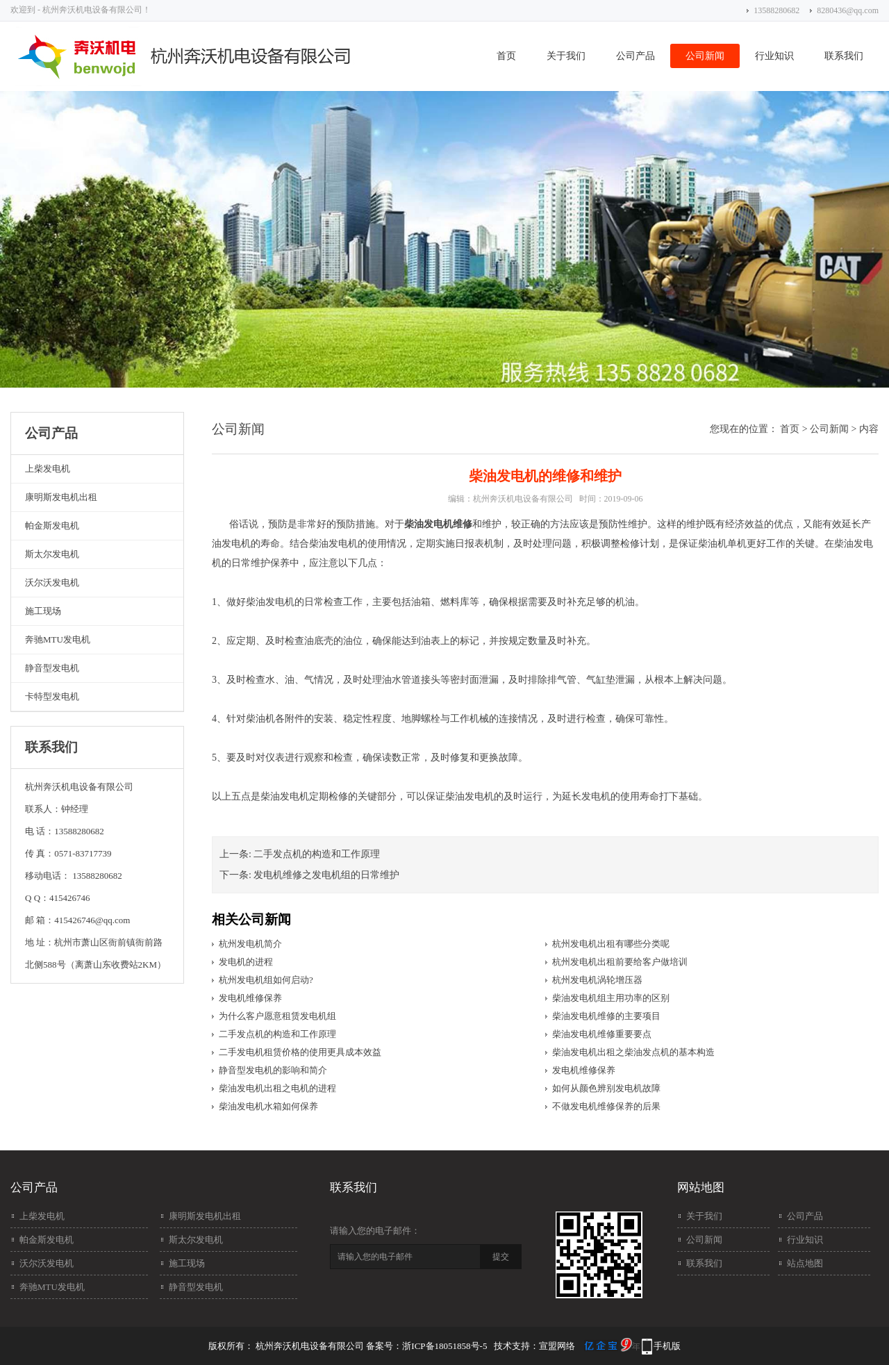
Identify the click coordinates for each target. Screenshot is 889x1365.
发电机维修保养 (250, 998)
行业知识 (774, 56)
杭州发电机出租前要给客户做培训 (620, 962)
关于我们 (566, 56)
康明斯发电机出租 (61, 497)
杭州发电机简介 (250, 943)
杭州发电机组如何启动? (266, 980)
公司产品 (635, 56)
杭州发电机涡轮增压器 (597, 980)
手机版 (667, 1346)
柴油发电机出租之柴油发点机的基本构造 (633, 1052)
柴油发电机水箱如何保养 (268, 1106)
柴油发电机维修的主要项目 (606, 1016)
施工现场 (43, 611)
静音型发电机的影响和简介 (273, 1070)
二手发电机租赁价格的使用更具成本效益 (300, 1052)
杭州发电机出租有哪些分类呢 (611, 943)
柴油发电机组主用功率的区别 (611, 998)
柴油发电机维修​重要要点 (601, 1034)
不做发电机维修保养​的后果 (606, 1106)
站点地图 (805, 1263)
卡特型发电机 (52, 696)
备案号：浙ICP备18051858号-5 (426, 1346)
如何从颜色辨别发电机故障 (606, 1088)
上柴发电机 (47, 468)
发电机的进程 (246, 962)
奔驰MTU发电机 (57, 639)
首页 (506, 56)
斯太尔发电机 (52, 554)
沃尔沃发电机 (52, 582)
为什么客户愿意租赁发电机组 (277, 1016)
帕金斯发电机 (52, 525)
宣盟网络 (557, 1346)
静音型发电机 (52, 668)
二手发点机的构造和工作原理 (317, 854)
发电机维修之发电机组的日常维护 (326, 875)
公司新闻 (705, 56)
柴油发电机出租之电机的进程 (277, 1088)
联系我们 (843, 56)
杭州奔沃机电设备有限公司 (523, 499)
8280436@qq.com (848, 10)
